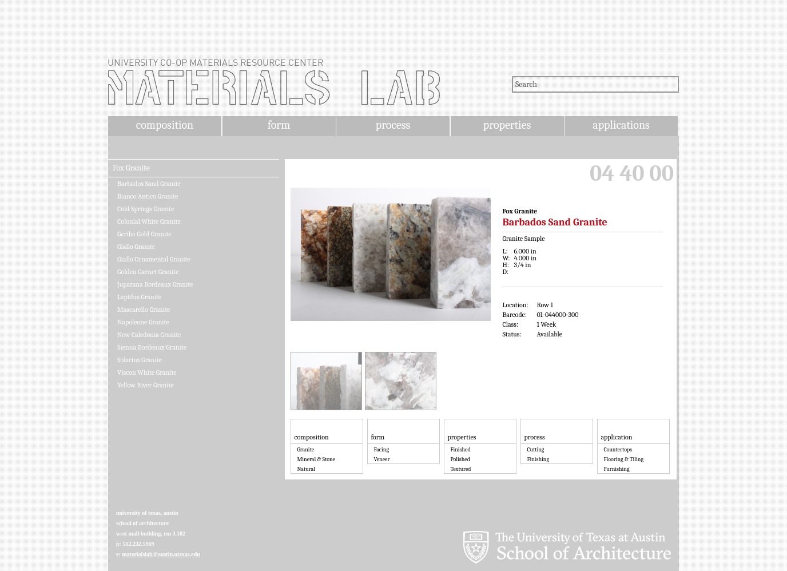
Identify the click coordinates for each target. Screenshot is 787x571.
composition (164, 125)
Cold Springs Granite (145, 209)
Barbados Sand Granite (149, 184)
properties (507, 125)
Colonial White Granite (149, 221)
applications (621, 125)
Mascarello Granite (143, 310)
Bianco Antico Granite (147, 196)
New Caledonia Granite (149, 335)
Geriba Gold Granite (144, 234)
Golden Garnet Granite (148, 272)
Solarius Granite (139, 360)
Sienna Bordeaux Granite (151, 347)
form (279, 125)
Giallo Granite (136, 247)
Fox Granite (131, 168)
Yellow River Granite (145, 385)
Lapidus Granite (139, 297)
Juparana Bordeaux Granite (155, 284)
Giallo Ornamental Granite (153, 259)
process (393, 125)
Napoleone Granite (143, 322)
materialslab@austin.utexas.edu (161, 554)
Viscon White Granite (146, 372)
